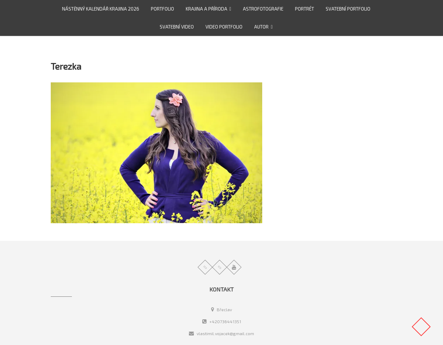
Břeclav (221, 309)
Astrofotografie (263, 9)
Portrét (304, 9)
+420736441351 (221, 321)
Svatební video (177, 27)
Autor (261, 27)
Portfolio (162, 9)
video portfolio (223, 27)
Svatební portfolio (348, 9)
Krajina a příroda (206, 9)
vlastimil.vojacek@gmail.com (221, 333)
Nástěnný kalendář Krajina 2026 (100, 9)
